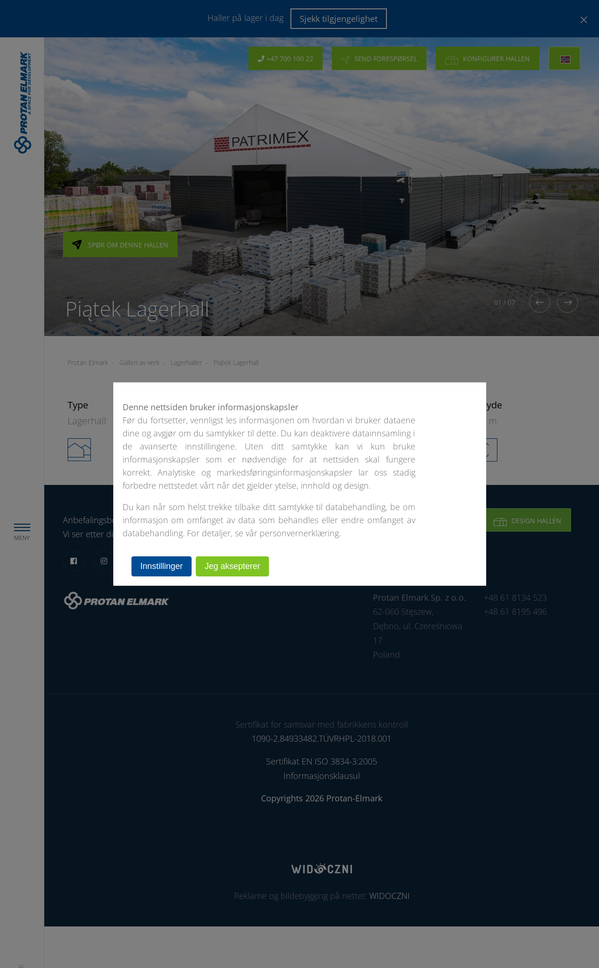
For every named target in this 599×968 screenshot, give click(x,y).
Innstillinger (161, 566)
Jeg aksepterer (232, 566)
